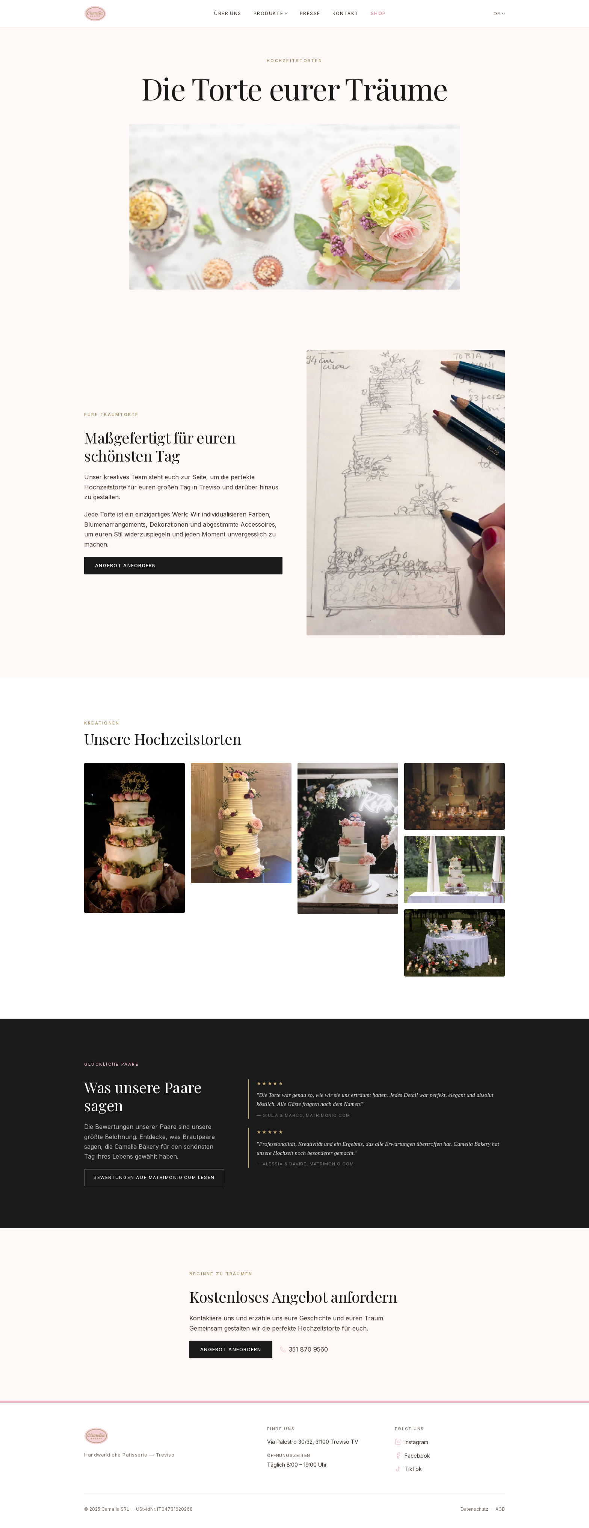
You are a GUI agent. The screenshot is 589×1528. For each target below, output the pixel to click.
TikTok (408, 1469)
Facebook (412, 1455)
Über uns (228, 13)
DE (499, 13)
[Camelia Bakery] (95, 13)
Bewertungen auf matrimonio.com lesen (154, 1177)
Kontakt (345, 13)
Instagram (411, 1441)
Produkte (271, 13)
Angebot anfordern (125, 565)
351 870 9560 (304, 1349)
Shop (378, 13)
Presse (310, 13)
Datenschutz (474, 1509)
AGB (500, 1509)
